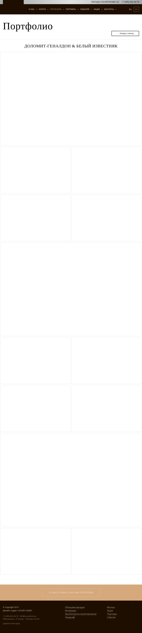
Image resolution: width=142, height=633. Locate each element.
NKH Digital (16, 623)
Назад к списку (125, 33)
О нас (32, 9)
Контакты (109, 9)
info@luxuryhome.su (105, 2)
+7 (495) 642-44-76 (130, 2)
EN (130, 9)
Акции (97, 9)
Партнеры (71, 9)
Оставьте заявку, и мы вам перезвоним (71, 592)
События (84, 9)
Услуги (42, 9)
